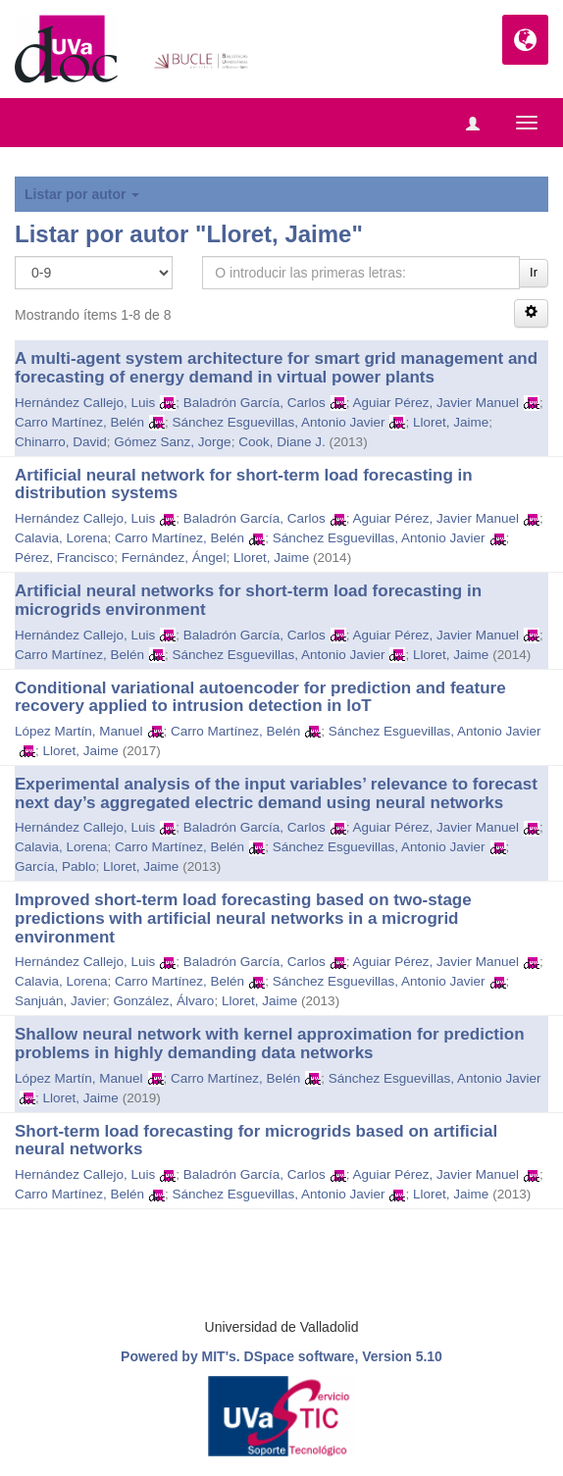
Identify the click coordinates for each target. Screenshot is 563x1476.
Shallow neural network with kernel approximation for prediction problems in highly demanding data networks (270, 1043)
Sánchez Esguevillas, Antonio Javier (279, 422)
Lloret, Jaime (450, 422)
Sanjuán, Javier (60, 1000)
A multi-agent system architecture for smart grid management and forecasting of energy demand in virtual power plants (276, 367)
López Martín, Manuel (79, 731)
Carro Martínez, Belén (79, 422)
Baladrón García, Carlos (254, 402)
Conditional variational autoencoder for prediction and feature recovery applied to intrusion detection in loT (260, 697)
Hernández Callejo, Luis (85, 402)
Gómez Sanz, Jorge (172, 441)
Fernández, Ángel (174, 557)
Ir (533, 272)
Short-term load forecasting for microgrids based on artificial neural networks (256, 1140)
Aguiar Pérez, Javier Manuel (435, 402)
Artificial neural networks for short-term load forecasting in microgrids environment (248, 600)
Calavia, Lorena (61, 538)
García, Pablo (55, 866)
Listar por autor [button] (82, 194)
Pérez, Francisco (64, 557)
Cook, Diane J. (282, 441)
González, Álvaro (164, 1000)
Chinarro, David (61, 441)
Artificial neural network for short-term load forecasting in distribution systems (244, 484)
